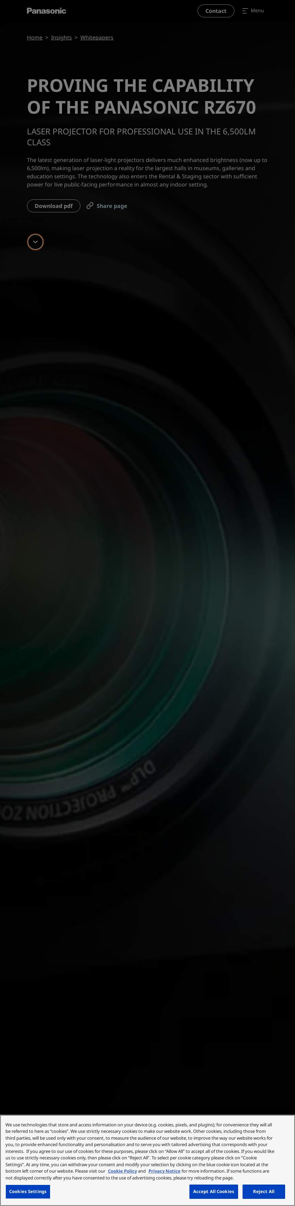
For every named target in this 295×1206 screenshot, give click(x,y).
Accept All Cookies (213, 1191)
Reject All (264, 1191)
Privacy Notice (165, 1171)
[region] (147, 1160)
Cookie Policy (122, 1171)
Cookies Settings (28, 1191)
